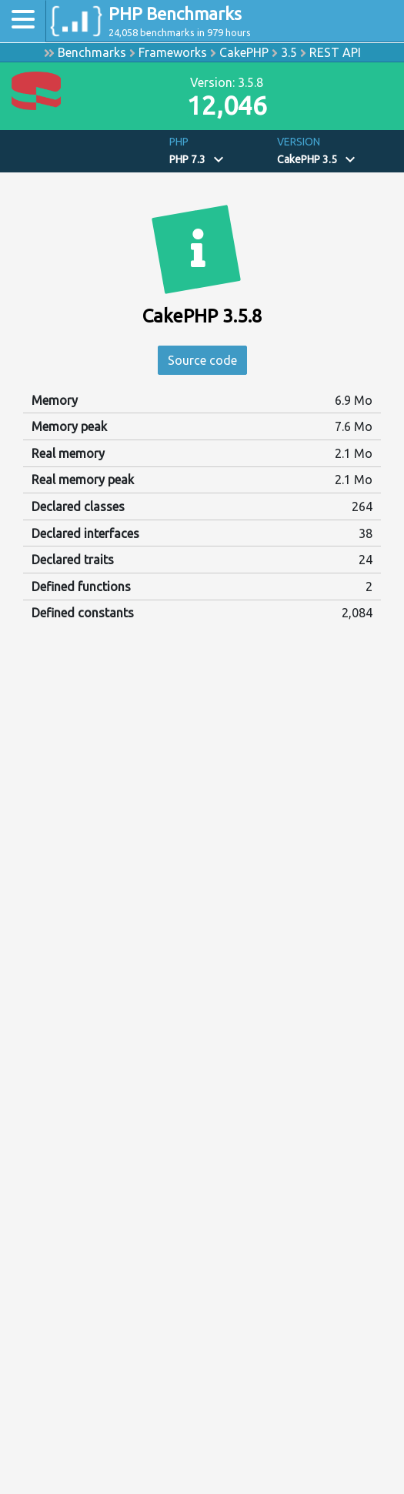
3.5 (289, 52)
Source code (202, 360)
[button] (217, 151)
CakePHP (244, 52)
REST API (335, 52)
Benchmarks (92, 52)
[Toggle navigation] (23, 21)
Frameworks (173, 52)
